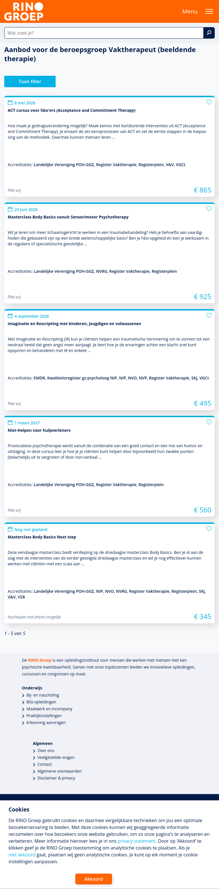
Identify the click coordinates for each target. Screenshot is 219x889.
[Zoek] (209, 33)
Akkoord (93, 879)
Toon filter (30, 81)
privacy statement (137, 841)
